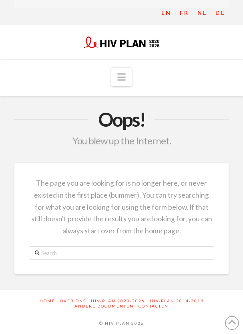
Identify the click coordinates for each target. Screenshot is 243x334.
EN (166, 12)
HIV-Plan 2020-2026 (118, 300)
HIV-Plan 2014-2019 (177, 300)
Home (47, 300)
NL (202, 12)
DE (220, 12)
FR (184, 12)
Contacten (154, 306)
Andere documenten (104, 306)
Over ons (73, 300)
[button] (121, 77)
